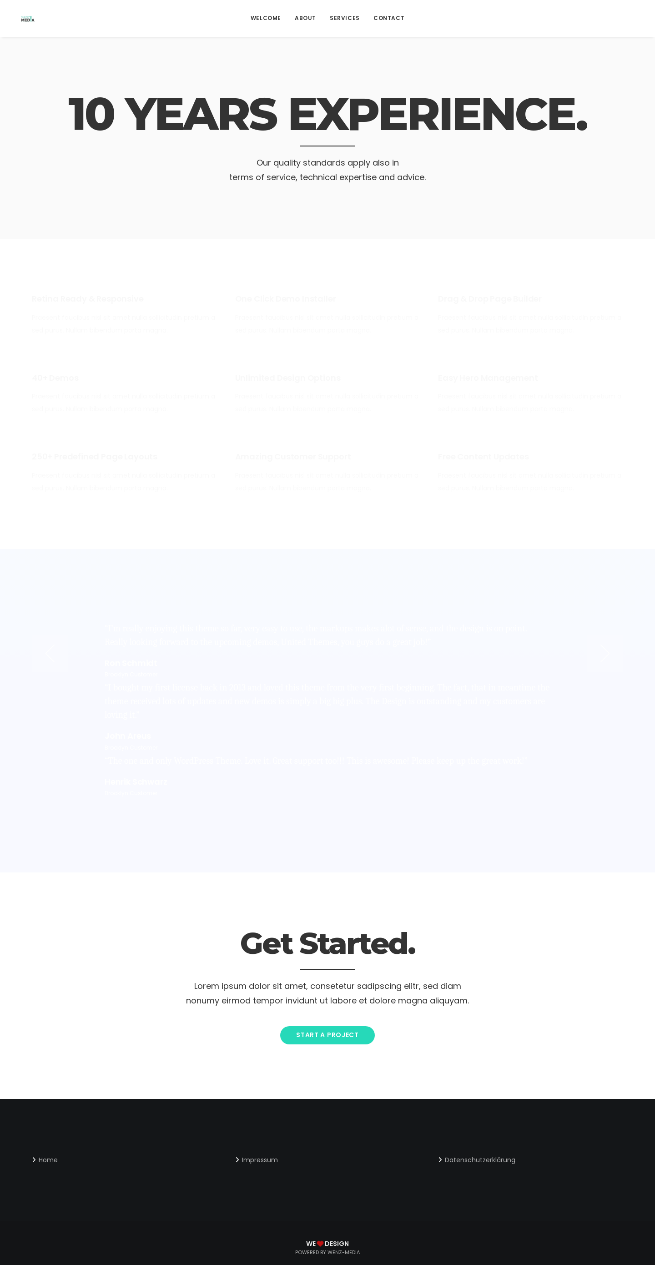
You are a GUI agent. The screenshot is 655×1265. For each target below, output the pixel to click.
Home (48, 1159)
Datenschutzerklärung (480, 1159)
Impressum (260, 1159)
